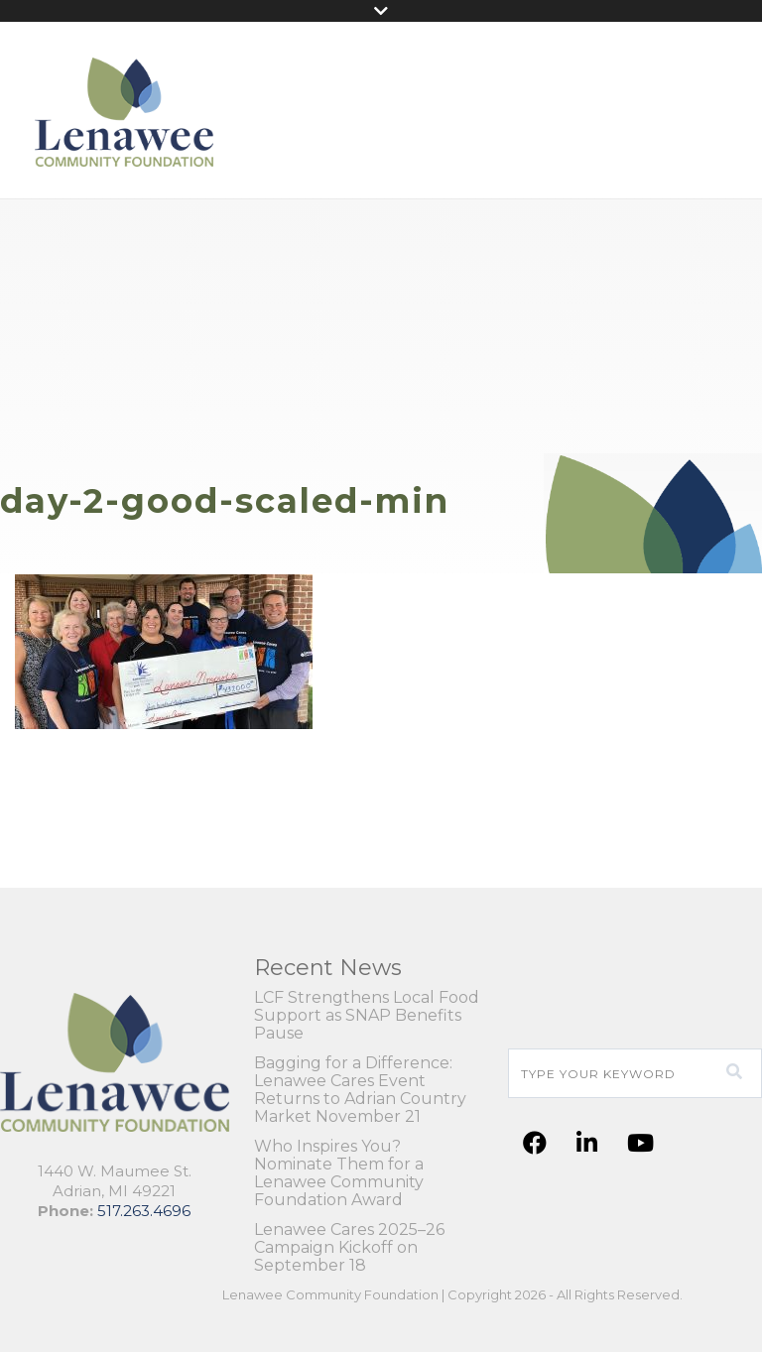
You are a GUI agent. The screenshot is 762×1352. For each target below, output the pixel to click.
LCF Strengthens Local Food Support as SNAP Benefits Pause (366, 1016)
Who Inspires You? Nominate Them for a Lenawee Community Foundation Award (339, 1173)
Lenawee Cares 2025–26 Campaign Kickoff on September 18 (349, 1248)
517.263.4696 (143, 1210)
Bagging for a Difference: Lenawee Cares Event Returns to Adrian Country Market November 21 (360, 1090)
